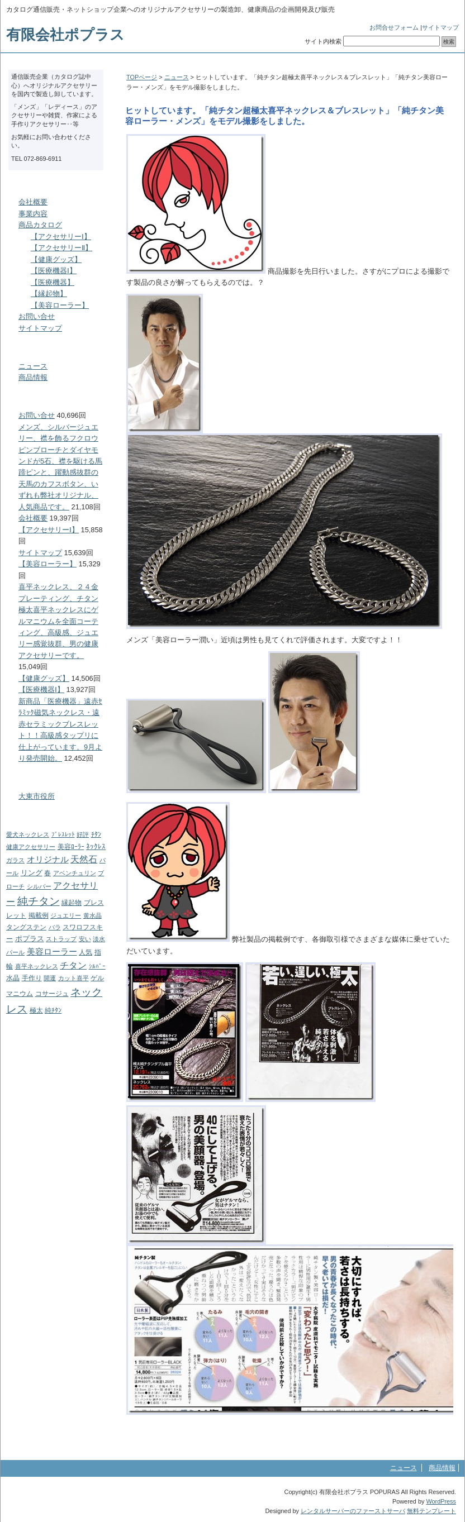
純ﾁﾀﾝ (53, 1010)
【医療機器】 (52, 282)
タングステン (26, 927)
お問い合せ (36, 316)
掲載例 (39, 915)
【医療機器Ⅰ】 (54, 270)
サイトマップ (440, 27)
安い (85, 939)
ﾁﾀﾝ (96, 834)
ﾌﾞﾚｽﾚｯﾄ (63, 834)
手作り (32, 978)
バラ (55, 927)
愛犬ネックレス (27, 834)
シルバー (39, 886)
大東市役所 (36, 796)
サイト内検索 (323, 41)
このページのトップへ (425, 1435)
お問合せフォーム (394, 27)
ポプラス (29, 938)
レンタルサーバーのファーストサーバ (353, 1510)
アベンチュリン (74, 873)
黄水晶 (92, 915)
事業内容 (33, 213)
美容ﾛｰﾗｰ (71, 846)
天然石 (83, 859)
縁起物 (71, 902)
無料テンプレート (431, 1510)
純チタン (38, 901)
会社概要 (33, 202)
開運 (50, 978)
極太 (36, 1010)
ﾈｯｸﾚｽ (96, 846)
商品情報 (33, 377)
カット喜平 (73, 978)
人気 (85, 952)
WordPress (441, 1501)
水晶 (13, 978)
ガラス (15, 860)
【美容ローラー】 (60, 305)
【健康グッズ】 (56, 259)
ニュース (176, 77)
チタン (73, 965)
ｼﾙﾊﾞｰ (97, 966)
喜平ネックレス (36, 966)
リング (31, 873)
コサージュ (52, 993)
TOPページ (141, 77)
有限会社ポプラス (65, 34)
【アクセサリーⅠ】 (61, 236)
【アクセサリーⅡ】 (61, 248)
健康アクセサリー (30, 846)
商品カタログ (40, 225)
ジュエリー (65, 915)
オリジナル (48, 859)
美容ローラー (52, 951)
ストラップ (61, 939)
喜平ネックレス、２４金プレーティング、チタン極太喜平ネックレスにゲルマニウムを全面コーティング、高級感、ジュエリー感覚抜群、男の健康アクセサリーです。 (58, 621)
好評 (83, 834)
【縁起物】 (49, 293)
